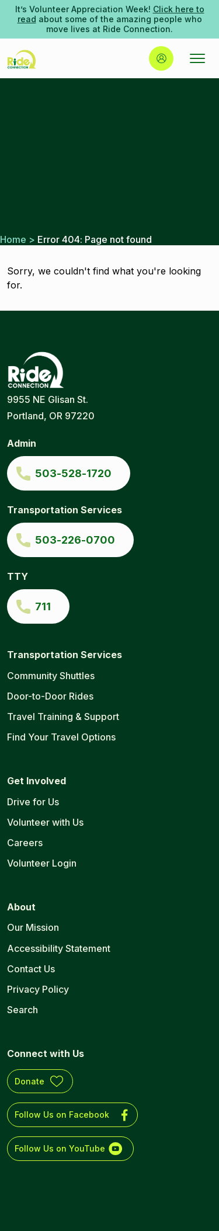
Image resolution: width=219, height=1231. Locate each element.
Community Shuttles (51, 675)
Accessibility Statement (58, 948)
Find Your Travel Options (61, 737)
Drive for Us (33, 802)
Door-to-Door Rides (50, 696)
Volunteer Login (42, 863)
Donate (29, 1081)
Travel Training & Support (63, 716)
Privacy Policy (38, 989)
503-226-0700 (75, 540)
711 (43, 606)
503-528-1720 (73, 473)
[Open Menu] (197, 58)
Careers (25, 843)
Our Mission (33, 927)
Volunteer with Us (45, 822)
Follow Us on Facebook (62, 1114)
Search (22, 1010)
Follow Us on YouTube (60, 1148)
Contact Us (31, 969)
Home (13, 239)
